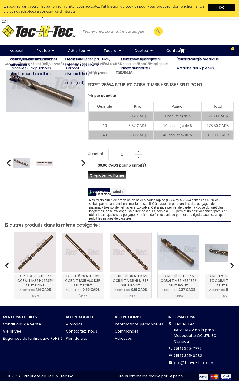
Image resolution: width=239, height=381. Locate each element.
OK (221, 7)
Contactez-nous (81, 331)
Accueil (10, 64)
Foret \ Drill (60, 64)
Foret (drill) (41, 64)
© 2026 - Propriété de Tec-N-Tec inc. (41, 376)
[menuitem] (228, 50)
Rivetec (24, 64)
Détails (118, 192)
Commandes (127, 331)
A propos (74, 324)
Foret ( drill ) (80, 64)
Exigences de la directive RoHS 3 (33, 338)
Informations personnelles (139, 324)
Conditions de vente (22, 324)
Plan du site (76, 338)
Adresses (123, 338)
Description (99, 191)
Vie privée (12, 331)
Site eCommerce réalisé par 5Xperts (150, 376)
